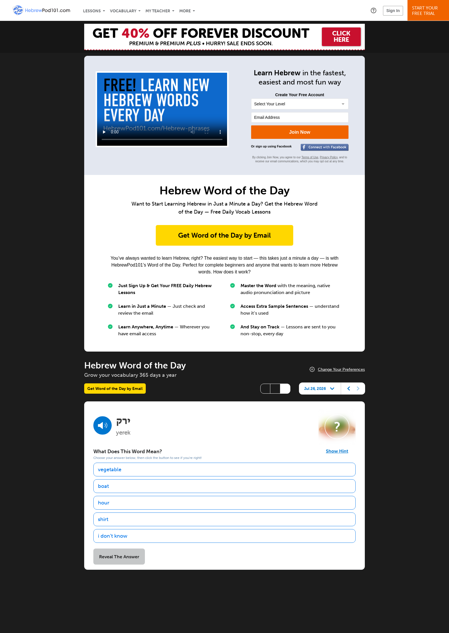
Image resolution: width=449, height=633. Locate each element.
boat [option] (103, 486)
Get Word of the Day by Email (224, 235)
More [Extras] (185, 11)
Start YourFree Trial (429, 10)
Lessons (92, 11)
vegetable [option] (109, 469)
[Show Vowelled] (275, 389)
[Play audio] (102, 425)
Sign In (393, 10)
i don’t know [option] (112, 536)
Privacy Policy (329, 157)
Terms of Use (310, 157)
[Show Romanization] (285, 389)
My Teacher (157, 11)
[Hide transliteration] (265, 389)
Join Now (299, 132)
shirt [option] (103, 519)
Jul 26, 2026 (315, 388)
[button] (373, 10)
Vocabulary (123, 11)
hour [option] (103, 503)
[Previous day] (348, 388)
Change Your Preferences (341, 369)
